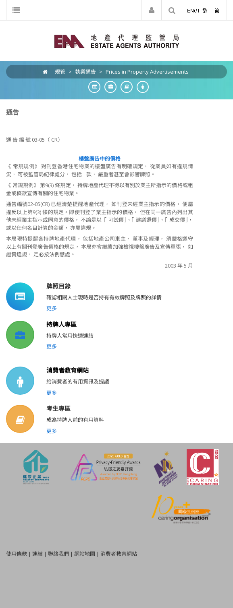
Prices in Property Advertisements (147, 71)
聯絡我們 (58, 553)
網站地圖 (84, 553)
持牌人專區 (61, 324)
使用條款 (16, 553)
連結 (37, 553)
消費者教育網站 (67, 370)
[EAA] (116, 40)
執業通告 (85, 71)
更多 (51, 308)
